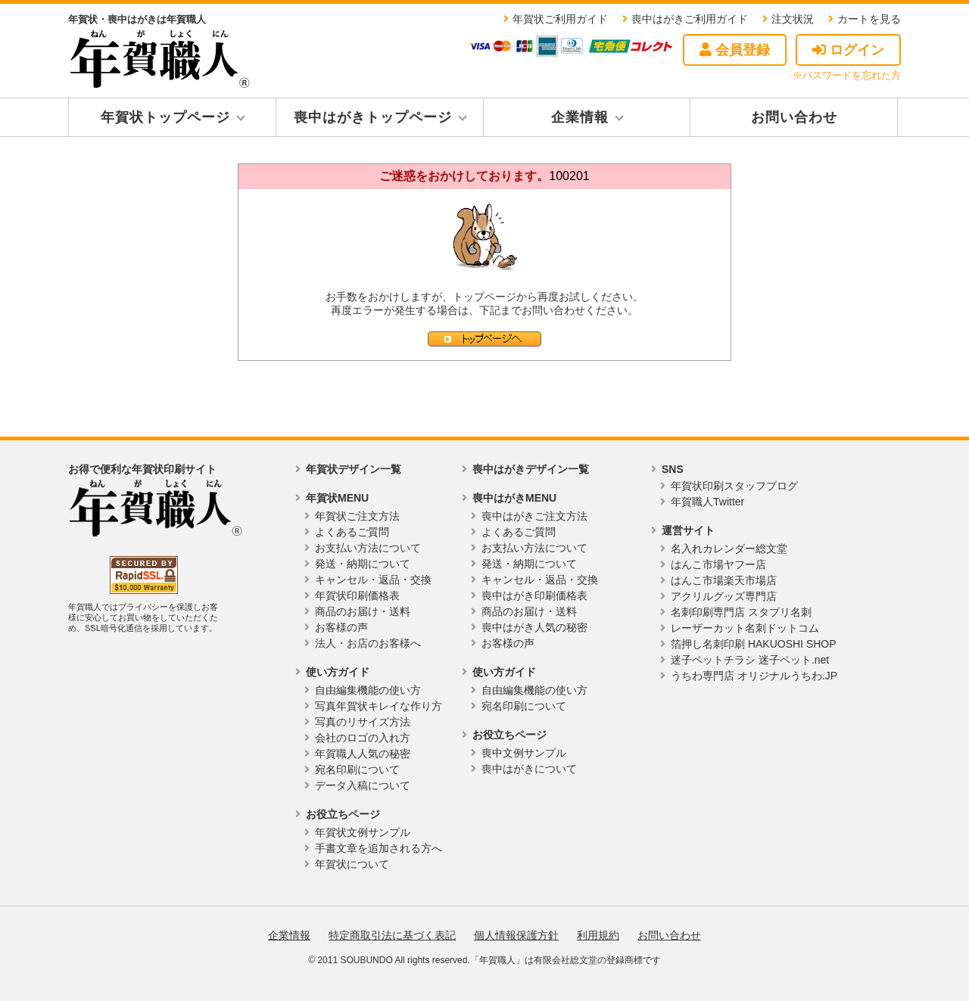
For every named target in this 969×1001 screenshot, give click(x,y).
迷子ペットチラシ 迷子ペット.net (750, 660)
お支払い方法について (368, 548)
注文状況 (792, 19)
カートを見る (869, 19)
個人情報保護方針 (516, 935)
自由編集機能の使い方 (368, 690)
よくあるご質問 (352, 532)
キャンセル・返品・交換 (373, 580)
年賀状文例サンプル (362, 832)
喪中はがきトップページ (373, 117)
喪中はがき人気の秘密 (534, 627)
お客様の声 (341, 627)
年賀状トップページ (165, 117)
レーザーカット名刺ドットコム (745, 628)
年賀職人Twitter (707, 502)
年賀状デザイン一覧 (353, 469)
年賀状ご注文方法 (357, 516)
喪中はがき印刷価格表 (534, 595)
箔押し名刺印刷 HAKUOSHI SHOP (754, 644)
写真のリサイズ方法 (362, 722)
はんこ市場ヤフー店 (718, 564)
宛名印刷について (357, 769)
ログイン (848, 50)
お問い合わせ (794, 117)
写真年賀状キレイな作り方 (378, 706)
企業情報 (580, 117)
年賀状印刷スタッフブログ (734, 486)
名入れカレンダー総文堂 (729, 548)
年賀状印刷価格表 (357, 595)
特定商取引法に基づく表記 (392, 935)
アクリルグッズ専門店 (724, 596)
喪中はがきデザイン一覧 (530, 469)
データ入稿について (362, 785)
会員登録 (734, 50)
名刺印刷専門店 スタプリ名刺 (741, 612)
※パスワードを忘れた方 (847, 75)
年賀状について (352, 864)
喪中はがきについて (529, 769)
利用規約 (598, 935)
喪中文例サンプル (523, 753)
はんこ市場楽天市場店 (724, 580)
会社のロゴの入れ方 (362, 738)
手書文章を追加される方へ (378, 848)
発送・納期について (362, 564)
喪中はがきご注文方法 (534, 516)
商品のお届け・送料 (362, 611)
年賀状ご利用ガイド (560, 19)
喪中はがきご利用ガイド (689, 19)
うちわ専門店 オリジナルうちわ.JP (754, 676)
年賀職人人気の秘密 (362, 754)
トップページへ (484, 339)
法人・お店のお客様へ (368, 643)
